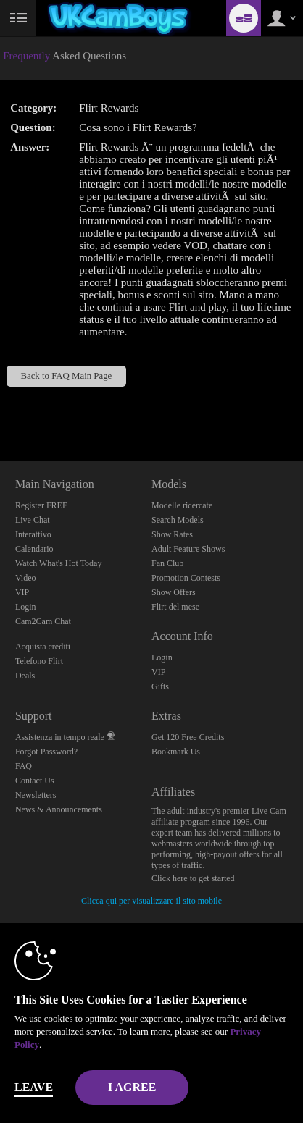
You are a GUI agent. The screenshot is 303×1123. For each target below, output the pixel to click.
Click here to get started (193, 878)
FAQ (23, 766)
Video (25, 578)
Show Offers (174, 592)
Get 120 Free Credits (188, 737)
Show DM (0, 407)
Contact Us (34, 780)
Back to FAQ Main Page (66, 376)
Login (25, 607)
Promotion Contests (186, 578)
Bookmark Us (176, 751)
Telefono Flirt (39, 661)
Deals (25, 675)
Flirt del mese (175, 607)
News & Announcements (58, 809)
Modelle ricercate (182, 505)
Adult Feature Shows (188, 549)
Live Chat (32, 520)
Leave (33, 1087)
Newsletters (36, 795)
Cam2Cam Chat (43, 621)
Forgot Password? (46, 751)
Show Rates (172, 534)
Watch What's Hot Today (58, 563)
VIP (22, 592)
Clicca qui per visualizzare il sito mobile (151, 901)
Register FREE (41, 505)
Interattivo (33, 534)
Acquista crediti (42, 647)
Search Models (178, 520)
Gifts (160, 686)
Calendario (34, 549)
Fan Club (167, 563)
